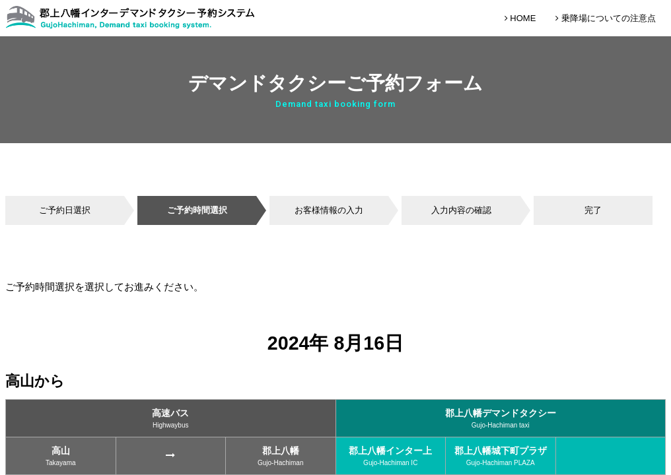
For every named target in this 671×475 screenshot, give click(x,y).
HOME (520, 18)
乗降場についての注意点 (605, 18)
